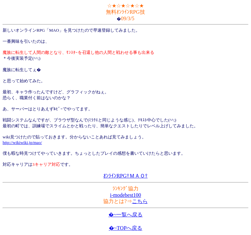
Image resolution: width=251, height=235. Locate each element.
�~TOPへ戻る (125, 228)
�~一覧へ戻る (126, 214)
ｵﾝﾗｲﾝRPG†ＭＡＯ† (125, 176)
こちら (140, 201)
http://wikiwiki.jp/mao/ (22, 142)
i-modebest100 (125, 195)
